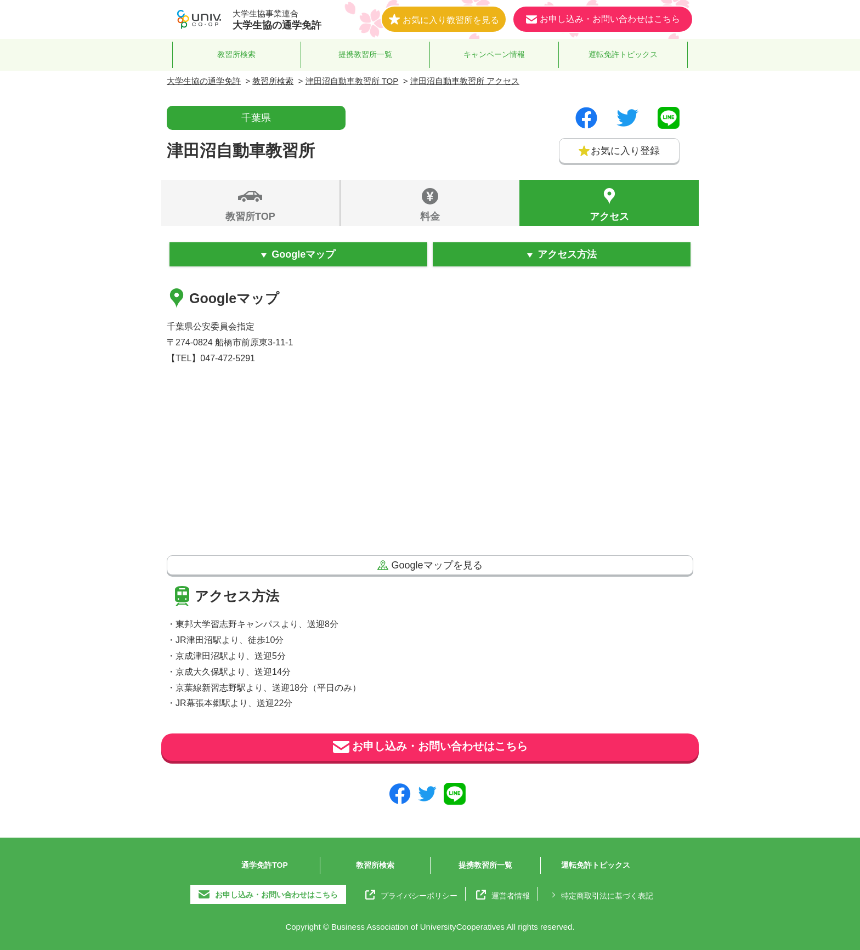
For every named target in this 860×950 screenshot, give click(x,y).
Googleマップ (303, 254)
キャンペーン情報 (494, 54)
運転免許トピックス (623, 54)
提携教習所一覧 (365, 54)
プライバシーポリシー (411, 895)
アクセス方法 (567, 254)
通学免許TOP (264, 865)
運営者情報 (503, 895)
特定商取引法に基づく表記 (600, 895)
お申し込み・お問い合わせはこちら (430, 747)
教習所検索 (236, 54)
